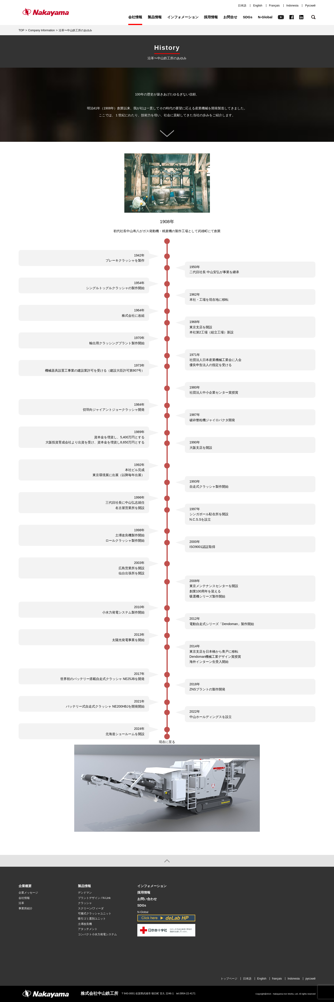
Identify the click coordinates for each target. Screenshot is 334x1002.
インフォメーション (183, 17)
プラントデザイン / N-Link (94, 898)
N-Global (265, 17)
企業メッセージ (28, 892)
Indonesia (292, 5)
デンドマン (85, 892)
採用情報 (211, 17)
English (257, 5)
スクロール (167, 133)
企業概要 (25, 886)
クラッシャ (85, 903)
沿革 (21, 903)
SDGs (247, 17)
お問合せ (230, 17)
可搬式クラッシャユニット (94, 913)
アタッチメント (87, 929)
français (277, 978)
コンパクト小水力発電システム (97, 934)
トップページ (229, 978)
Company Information (41, 30)
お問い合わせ (147, 899)
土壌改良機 (85, 924)
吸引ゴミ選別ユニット (92, 918)
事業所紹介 (25, 908)
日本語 (242, 5)
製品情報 (155, 17)
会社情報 (135, 17)
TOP (21, 30)
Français (274, 5)
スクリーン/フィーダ (91, 908)
